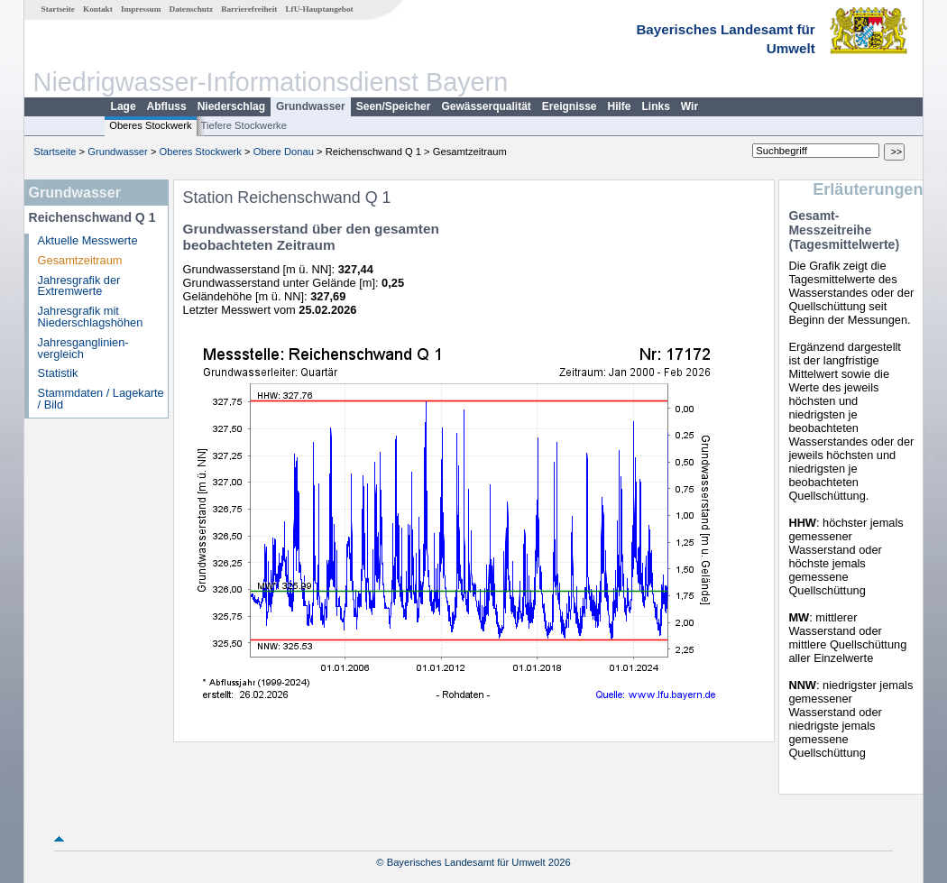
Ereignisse (569, 106)
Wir (689, 106)
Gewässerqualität (485, 106)
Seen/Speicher (393, 106)
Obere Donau (283, 151)
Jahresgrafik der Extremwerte (79, 286)
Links (656, 106)
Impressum (141, 9)
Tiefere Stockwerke (244, 125)
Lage (123, 106)
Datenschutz (192, 9)
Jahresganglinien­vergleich (83, 348)
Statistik (58, 373)
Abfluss (167, 106)
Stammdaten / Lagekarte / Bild (101, 398)
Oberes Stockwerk (150, 125)
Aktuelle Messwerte (88, 240)
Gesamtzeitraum (80, 260)
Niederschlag (231, 106)
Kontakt (98, 9)
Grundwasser (310, 106)
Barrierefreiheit (249, 9)
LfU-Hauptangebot (319, 9)
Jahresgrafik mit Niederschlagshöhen (90, 316)
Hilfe (619, 106)
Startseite (58, 9)
